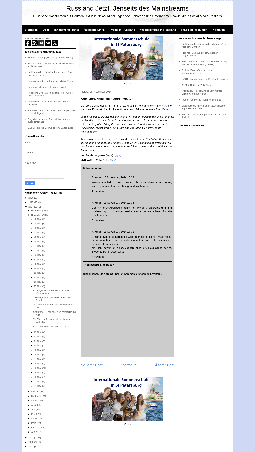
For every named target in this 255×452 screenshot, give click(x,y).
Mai (33, 414)
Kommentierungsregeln (138, 273)
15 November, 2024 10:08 (118, 202)
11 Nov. (38, 341)
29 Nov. (38, 223)
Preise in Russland (122, 29)
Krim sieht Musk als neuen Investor (51, 326)
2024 (31, 206)
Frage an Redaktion (194, 29)
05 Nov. (38, 368)
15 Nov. (38, 286)
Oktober (35, 391)
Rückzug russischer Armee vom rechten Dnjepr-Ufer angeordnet (202, 92)
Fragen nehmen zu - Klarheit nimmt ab (201, 99)
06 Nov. (38, 363)
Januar (35, 432)
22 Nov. (38, 255)
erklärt (163, 105)
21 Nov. (38, 259)
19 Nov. (38, 268)
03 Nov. (38, 377)
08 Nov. (38, 354)
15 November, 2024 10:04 (118, 177)
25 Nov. (38, 241)
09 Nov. (38, 350)
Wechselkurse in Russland (158, 29)
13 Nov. (38, 332)
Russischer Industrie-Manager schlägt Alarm (50, 81)
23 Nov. (38, 250)
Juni (33, 409)
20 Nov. (38, 264)
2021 (31, 446)
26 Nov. (38, 237)
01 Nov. (38, 386)
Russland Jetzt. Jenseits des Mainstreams (127, 8)
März (34, 423)
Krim (105, 159)
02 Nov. (38, 381)
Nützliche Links (94, 29)
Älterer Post (164, 365)
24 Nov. (38, 246)
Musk (113, 159)
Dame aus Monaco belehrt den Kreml (47, 87)
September (37, 396)
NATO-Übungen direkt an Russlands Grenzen (205, 79)
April (33, 418)
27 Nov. (38, 232)
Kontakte (218, 29)
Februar (35, 427)
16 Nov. (38, 282)
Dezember (36, 210)
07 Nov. (38, 359)
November (36, 215)
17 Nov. (38, 277)
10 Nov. (38, 345)
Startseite (31, 29)
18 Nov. (38, 272)
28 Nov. (38, 228)
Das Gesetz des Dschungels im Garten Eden (50, 128)
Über (46, 29)
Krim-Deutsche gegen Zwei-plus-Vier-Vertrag (50, 57)
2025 (31, 202)
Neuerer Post (92, 365)
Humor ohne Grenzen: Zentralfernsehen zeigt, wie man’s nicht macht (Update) (205, 63)
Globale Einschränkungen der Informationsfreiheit (197, 71)
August (35, 400)
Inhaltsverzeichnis (66, 29)
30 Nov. (38, 219)
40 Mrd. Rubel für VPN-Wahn (197, 85)
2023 (31, 437)
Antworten (98, 191)
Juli (33, 405)
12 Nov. (38, 336)
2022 (31, 442)
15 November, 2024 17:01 (118, 231)
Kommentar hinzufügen (99, 264)
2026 (31, 197)
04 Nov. (38, 372)
